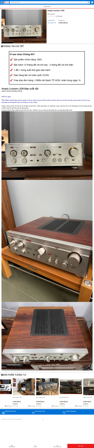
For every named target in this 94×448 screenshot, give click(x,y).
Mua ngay (80, 446)
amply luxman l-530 (17, 397)
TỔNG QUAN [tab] (47, 6)
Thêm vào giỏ (8, 406)
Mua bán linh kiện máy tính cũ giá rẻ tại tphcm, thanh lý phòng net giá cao (21, 443)
